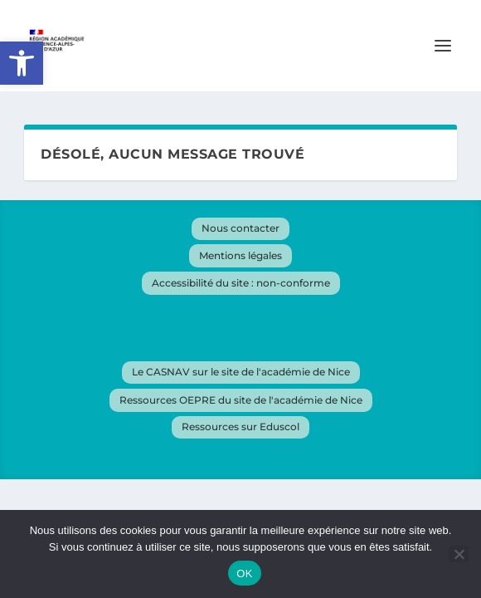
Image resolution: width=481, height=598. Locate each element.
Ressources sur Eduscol (240, 426)
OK (244, 573)
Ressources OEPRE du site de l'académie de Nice (240, 400)
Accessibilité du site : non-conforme (241, 283)
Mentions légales (240, 255)
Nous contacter (240, 228)
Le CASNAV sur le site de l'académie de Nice (241, 371)
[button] (21, 63)
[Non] (459, 554)
